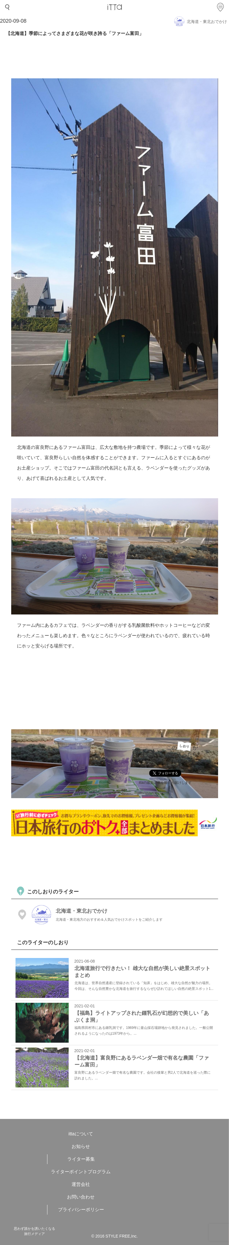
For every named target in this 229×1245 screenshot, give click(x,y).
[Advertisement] (115, 861)
